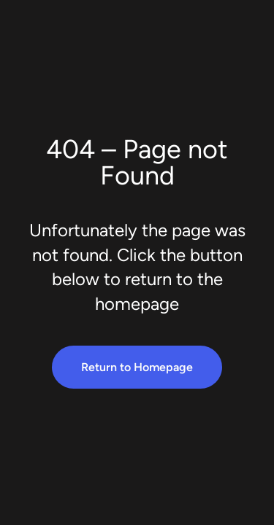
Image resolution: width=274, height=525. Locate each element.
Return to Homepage (137, 367)
